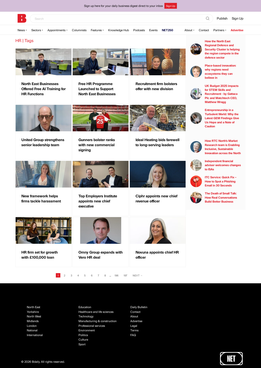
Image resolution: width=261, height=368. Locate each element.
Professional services (91, 326)
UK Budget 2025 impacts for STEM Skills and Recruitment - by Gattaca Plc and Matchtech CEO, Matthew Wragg (214, 94)
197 (125, 275)
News (21, 30)
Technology (86, 316)
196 (116, 275)
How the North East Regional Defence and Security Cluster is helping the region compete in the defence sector (215, 49)
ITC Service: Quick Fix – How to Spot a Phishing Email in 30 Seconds (213, 181)
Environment (86, 330)
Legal (133, 326)
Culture (83, 339)
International (35, 335)
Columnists (79, 30)
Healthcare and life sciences (95, 312)
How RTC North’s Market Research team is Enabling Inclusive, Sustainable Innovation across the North (215, 147)
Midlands (33, 321)
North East (33, 307)
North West (34, 316)
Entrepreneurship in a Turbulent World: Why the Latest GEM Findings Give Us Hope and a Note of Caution (214, 118)
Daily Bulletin (138, 307)
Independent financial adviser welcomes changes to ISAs (215, 165)
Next (138, 275)
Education (84, 307)
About (188, 30)
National (32, 330)
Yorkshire (33, 312)
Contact (204, 30)
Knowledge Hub (118, 30)
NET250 (167, 30)
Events (153, 30)
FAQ (133, 335)
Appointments (56, 30)
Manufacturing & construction (97, 321)
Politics (83, 335)
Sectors (36, 30)
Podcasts (139, 30)
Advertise (237, 30)
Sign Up (170, 6)
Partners (218, 30)
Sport (82, 344)
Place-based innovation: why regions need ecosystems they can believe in (213, 71)
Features (96, 30)
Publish (222, 18)
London (32, 326)
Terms (134, 330)
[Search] (208, 18)
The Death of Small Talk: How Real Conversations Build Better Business (213, 197)
